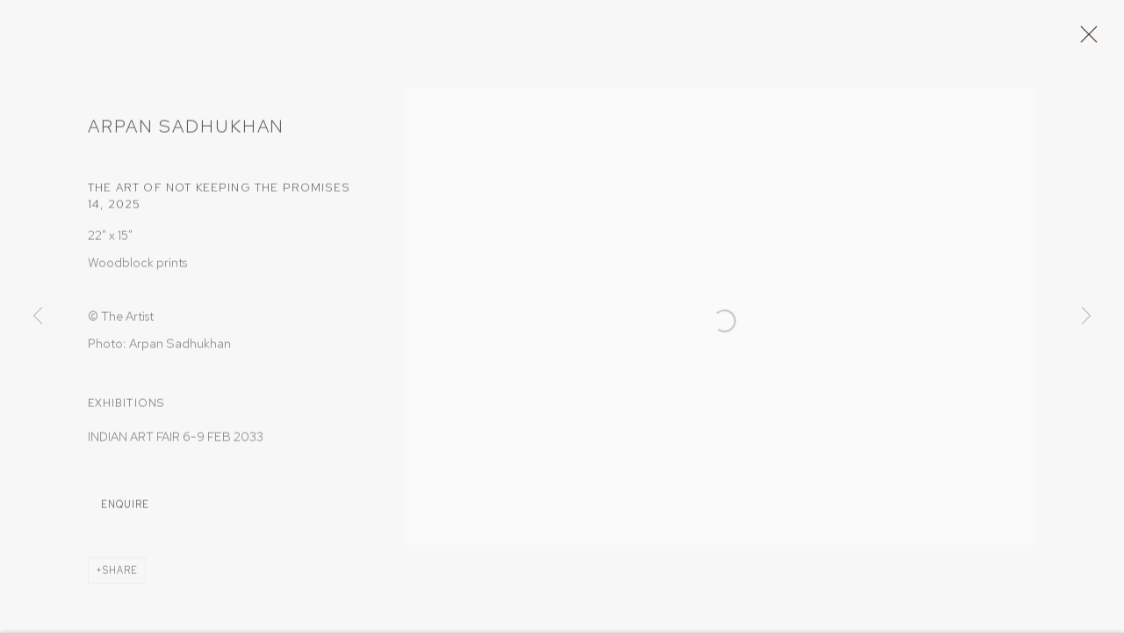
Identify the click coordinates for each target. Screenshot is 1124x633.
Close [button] (1088, 39)
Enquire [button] (125, 510)
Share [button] (120, 576)
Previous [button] (38, 316)
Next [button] (1086, 316)
